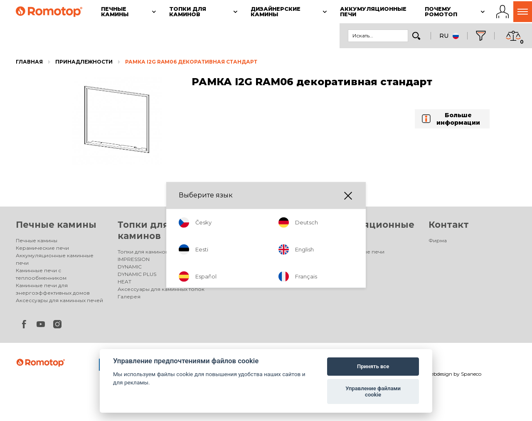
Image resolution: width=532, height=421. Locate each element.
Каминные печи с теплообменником (41, 274)
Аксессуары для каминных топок (161, 289)
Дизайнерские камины (249, 252)
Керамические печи (42, 248)
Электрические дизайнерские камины (259, 263)
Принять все (373, 366)
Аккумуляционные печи (352, 252)
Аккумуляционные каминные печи (55, 259)
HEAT (124, 281)
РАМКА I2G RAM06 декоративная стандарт (191, 62)
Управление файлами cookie (373, 391)
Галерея (129, 296)
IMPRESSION (134, 259)
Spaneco (471, 374)
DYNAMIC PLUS (137, 274)
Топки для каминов (143, 252)
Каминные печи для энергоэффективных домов (53, 289)
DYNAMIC (130, 266)
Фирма (438, 240)
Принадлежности (84, 62)
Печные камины (56, 224)
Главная (29, 62)
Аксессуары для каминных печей (59, 300)
